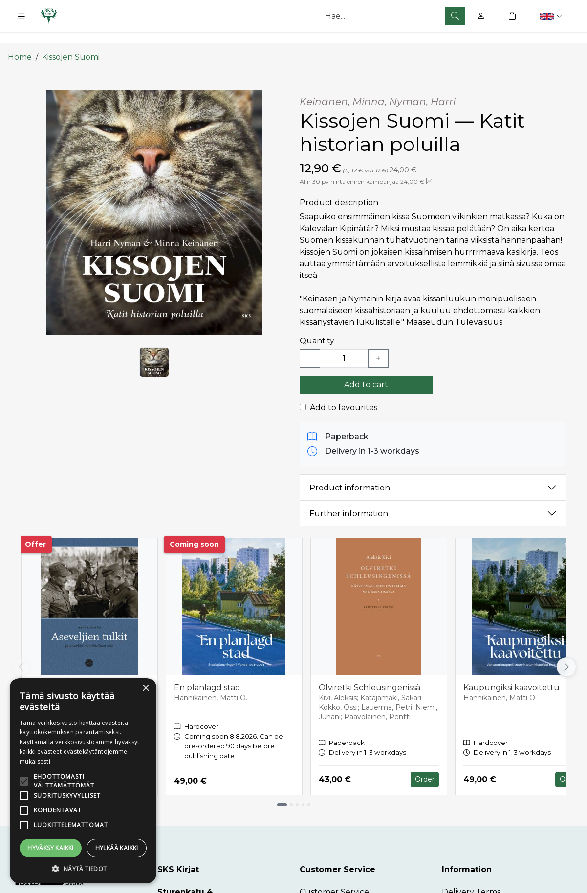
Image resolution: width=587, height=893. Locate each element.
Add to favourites (343, 391)
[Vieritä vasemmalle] (21, 650)
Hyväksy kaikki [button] (50, 848)
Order (425, 762)
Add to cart (366, 368)
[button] (552, 16)
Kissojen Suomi (71, 40)
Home (20, 40)
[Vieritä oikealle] (566, 650)
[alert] (83, 780)
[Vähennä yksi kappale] (310, 342)
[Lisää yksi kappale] (378, 342)
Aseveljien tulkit (60, 671)
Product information (349, 471)
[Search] (392, 16)
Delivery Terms (471, 875)
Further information (348, 497)
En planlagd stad (207, 671)
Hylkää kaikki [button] (116, 848)
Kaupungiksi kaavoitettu (511, 671)
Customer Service (334, 875)
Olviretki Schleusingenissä (369, 671)
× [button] (145, 688)
